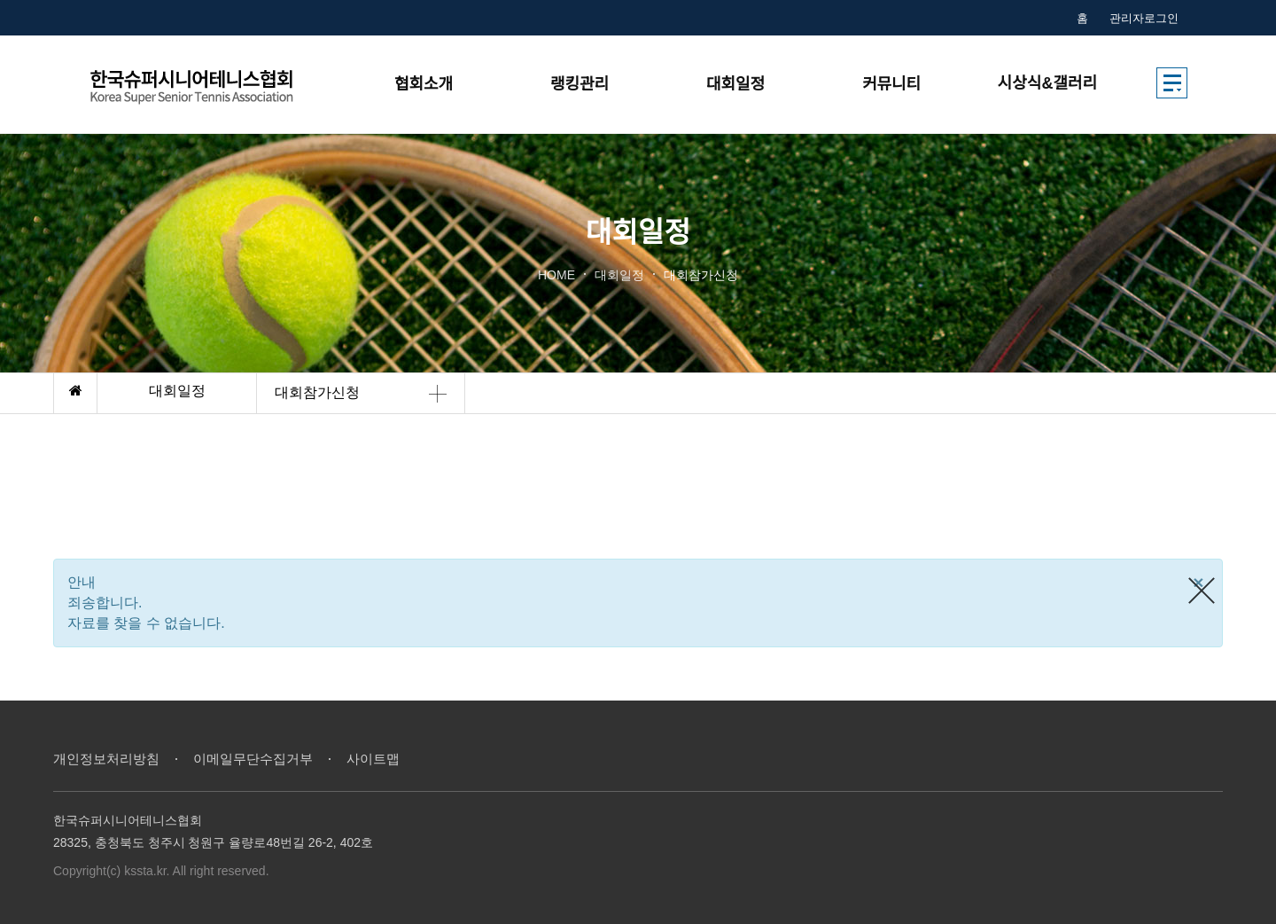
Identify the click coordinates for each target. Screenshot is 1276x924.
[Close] (1198, 582)
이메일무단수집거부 (253, 758)
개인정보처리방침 (106, 758)
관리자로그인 (1144, 18)
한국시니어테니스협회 (210, 85)
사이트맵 (373, 758)
